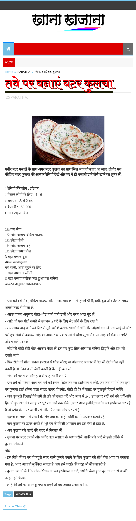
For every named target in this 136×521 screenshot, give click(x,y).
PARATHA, (19, 97)
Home (9, 72)
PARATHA (23, 72)
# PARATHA (23, 494)
